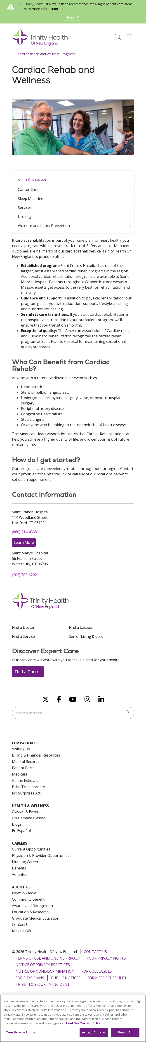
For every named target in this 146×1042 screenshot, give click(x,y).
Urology (25, 216)
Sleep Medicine (30, 198)
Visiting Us (21, 748)
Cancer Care (28, 189)
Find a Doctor (23, 627)
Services (25, 207)
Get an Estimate (25, 780)
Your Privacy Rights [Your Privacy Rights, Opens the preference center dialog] (21, 1035)
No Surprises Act (26, 793)
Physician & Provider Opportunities (41, 855)
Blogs (17, 824)
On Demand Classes (29, 817)
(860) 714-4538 (24, 531)
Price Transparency (28, 786)
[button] (130, 35)
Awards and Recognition (32, 905)
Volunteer (20, 874)
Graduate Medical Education (35, 918)
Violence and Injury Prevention (44, 225)
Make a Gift (21, 930)
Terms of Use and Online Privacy (48, 958)
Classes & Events (26, 811)
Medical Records (25, 761)
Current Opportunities (31, 849)
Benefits (19, 868)
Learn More (24, 542)
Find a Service (23, 636)
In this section (35, 179)
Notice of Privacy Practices (43, 964)
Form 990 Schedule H (107, 977)
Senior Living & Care (86, 636)
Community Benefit (28, 899)
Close (73, 17)
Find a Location (81, 627)
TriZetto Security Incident (43, 984)
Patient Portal (23, 767)
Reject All (125, 1035)
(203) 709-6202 (24, 574)
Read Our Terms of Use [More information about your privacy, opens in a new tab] (83, 1026)
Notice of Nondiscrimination (45, 971)
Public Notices (65, 977)
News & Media (24, 892)
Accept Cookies (94, 1035)
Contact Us (21, 924)
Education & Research (30, 911)
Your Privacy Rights (106, 958)
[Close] (139, 1005)
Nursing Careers (26, 861)
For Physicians (30, 977)
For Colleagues (97, 971)
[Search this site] (73, 713)
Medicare (20, 774)
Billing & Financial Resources (36, 755)
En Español (21, 830)
